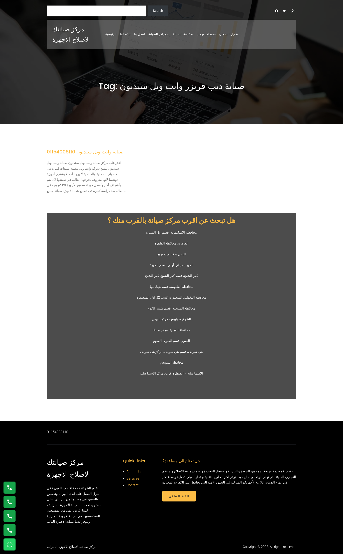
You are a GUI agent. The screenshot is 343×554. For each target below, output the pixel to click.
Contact (132, 485)
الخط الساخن (179, 496)
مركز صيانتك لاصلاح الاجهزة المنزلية (71, 547)
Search (158, 11)
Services (132, 478)
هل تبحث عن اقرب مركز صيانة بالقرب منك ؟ (171, 220)
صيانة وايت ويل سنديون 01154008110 (85, 151)
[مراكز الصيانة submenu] (168, 34)
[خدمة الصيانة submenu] (192, 34)
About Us (133, 472)
